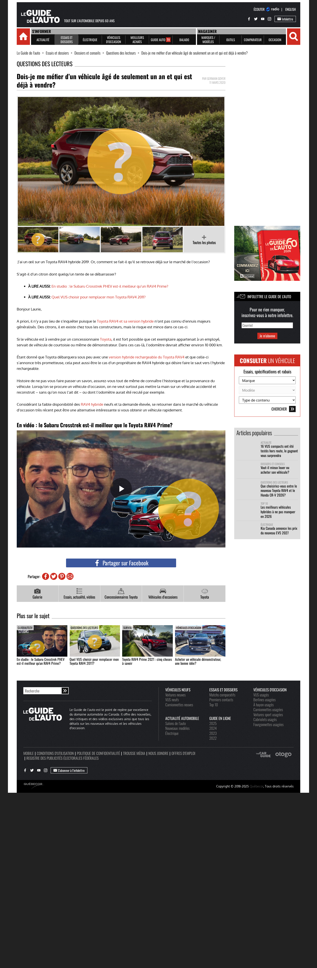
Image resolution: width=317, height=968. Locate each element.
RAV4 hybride (92, 404)
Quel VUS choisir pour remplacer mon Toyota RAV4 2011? (99, 296)
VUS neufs (172, 699)
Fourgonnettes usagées (268, 724)
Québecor (256, 786)
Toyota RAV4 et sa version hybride (125, 321)
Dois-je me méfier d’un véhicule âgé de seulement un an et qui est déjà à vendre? (194, 52)
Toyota (105, 339)
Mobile (28, 753)
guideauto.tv (25, 627)
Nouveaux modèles (177, 728)
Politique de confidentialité (98, 753)
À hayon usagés (263, 704)
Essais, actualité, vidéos (79, 594)
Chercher (283, 409)
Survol (127, 627)
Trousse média (134, 753)
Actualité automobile (182, 718)
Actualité (266, 442)
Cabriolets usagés (265, 719)
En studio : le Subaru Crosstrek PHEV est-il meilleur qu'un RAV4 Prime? (110, 286)
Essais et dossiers (57, 52)
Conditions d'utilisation (55, 753)
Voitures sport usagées (268, 714)
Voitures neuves (175, 695)
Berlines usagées (264, 699)
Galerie (37, 594)
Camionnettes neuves (179, 704)
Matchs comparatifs (222, 695)
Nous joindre (158, 753)
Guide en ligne (220, 718)
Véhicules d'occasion (188, 627)
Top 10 (264, 503)
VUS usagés (261, 695)
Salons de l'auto (175, 723)
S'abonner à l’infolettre (69, 770)
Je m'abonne (267, 335)
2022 (213, 738)
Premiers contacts (221, 699)
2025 (213, 723)
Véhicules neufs (177, 689)
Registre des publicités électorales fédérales (62, 758)
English (290, 9)
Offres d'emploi (183, 753)
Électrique (267, 524)
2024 (213, 728)
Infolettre (285, 18)
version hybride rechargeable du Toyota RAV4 (146, 356)
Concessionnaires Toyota (121, 594)
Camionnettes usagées (268, 709)
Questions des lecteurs (121, 52)
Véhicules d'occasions (162, 594)
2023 (213, 733)
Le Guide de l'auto (28, 52)
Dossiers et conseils (87, 52)
